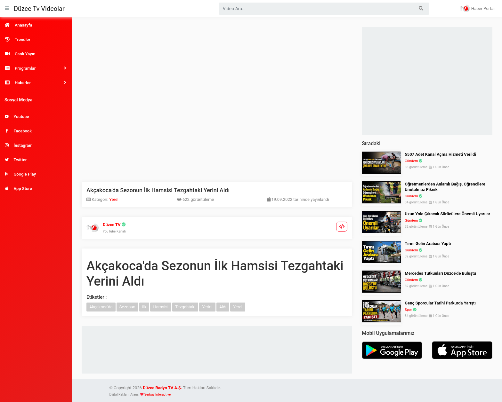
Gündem (411, 161)
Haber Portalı (478, 8)
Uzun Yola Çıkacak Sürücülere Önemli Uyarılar (447, 213)
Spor (408, 310)
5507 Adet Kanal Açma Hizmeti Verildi (440, 154)
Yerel (113, 199)
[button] (36, 68)
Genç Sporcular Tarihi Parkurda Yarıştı (440, 303)
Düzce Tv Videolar (39, 8)
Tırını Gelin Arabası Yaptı (428, 243)
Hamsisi (160, 306)
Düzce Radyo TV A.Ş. (162, 387)
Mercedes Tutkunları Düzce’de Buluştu (440, 273)
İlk (144, 306)
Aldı (222, 306)
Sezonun (127, 306)
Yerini (207, 306)
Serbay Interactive (157, 394)
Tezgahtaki (185, 306)
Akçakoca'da (101, 306)
